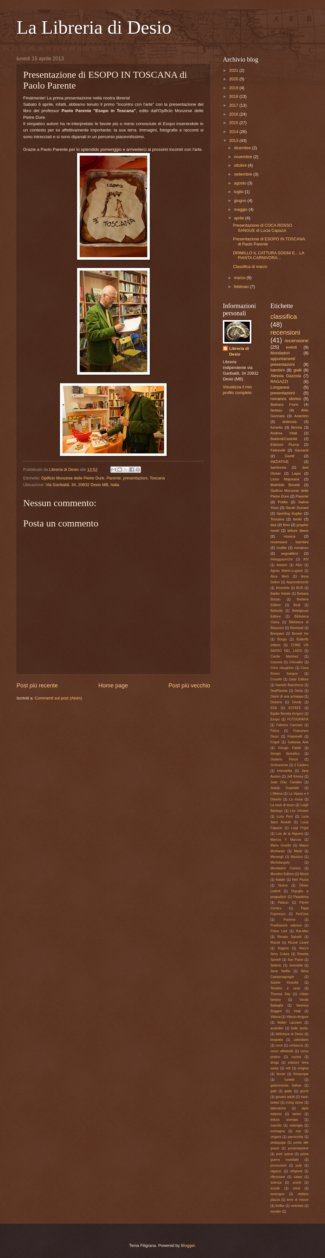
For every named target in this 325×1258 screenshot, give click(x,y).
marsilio (276, 1125)
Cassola (276, 662)
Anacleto (301, 416)
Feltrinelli (277, 450)
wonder (275, 1211)
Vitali (297, 1011)
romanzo (301, 548)
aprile (239, 218)
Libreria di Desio (239, 351)
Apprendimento (297, 582)
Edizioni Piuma (284, 444)
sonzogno (277, 1194)
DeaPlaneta (279, 691)
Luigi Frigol (299, 828)
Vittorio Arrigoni (297, 1017)
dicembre (243, 147)
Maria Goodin (280, 845)
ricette (281, 548)
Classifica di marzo (250, 266)
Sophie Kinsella (284, 982)
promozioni (278, 1165)
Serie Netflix (280, 971)
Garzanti (301, 450)
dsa (273, 525)
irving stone (294, 1102)
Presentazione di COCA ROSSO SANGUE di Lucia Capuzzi (262, 227)
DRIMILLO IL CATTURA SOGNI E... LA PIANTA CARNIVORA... (268, 255)
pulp (299, 1165)
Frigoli (274, 742)
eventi (291, 347)
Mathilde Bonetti (285, 485)
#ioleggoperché (281, 559)
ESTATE (295, 708)
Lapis (296, 473)
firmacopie (301, 1074)
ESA (273, 708)
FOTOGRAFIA (297, 719)
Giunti (289, 456)
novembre (243, 156)
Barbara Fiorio (284, 404)
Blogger (188, 1245)
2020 (234, 79)
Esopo (275, 719)
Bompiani (277, 633)
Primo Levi (278, 931)
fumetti (290, 1079)
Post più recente (37, 685)
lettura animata (284, 1119)
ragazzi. (276, 1171)
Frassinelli (295, 736)
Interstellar (284, 771)
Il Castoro (301, 765)
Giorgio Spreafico (285, 753)
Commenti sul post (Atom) (58, 698)
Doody (297, 702)
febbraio (242, 286)
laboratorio (278, 1108)
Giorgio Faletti (289, 748)
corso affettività (281, 1051)
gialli (298, 370)
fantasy (276, 410)
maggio (241, 209)
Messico (297, 857)
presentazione (298, 1148)
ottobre (241, 165)
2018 (234, 96)
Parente (114, 478)
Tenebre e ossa (285, 988)
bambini (277, 370)
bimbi (297, 519)
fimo (286, 525)
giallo (288, 1091)
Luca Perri (285, 816)
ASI (305, 559)
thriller (279, 1206)
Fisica (274, 731)
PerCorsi (302, 914)
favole (280, 1074)
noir (298, 1131)
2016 (234, 114)
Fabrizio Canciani (289, 725)
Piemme (289, 919)
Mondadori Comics (285, 868)
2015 (234, 122)
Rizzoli (275, 942)
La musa (296, 799)
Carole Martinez (284, 656)
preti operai (284, 1154)
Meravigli (276, 857)
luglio (239, 191)
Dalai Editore (298, 679)
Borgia (282, 639)
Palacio (283, 902)
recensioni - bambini (289, 542)
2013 (234, 140)
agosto (240, 183)
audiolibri (276, 1028)
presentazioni (135, 478)
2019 (234, 87)
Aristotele (282, 588)
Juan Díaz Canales (286, 782)
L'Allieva (276, 793)
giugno (240, 200)
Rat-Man (302, 931)
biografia (276, 1039)
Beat (297, 605)
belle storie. (299, 1028)
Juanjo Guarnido (284, 788)
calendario (300, 1039)
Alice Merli (279, 576)
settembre (243, 174)
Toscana (157, 478)
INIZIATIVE (279, 462)
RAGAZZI (279, 381)
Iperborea (278, 467)
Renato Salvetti (289, 937)
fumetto (276, 427)
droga (274, 1062)
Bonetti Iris (300, 633)
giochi (304, 1091)
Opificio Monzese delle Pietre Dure (72, 478)
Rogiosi (283, 948)
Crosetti (276, 679)
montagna (277, 1131)
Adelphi (281, 565)
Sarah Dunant (297, 508)
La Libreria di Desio (94, 27)
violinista (297, 1206)
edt (288, 1068)
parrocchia (295, 1137)
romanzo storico (285, 398)
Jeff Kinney (295, 776)
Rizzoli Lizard (298, 942)
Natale (280, 879)
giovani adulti (285, 1097)
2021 (234, 70)
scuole (275, 1188)
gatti (273, 1091)
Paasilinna (300, 897)
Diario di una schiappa (286, 696)
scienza (276, 1182)
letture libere (298, 530)
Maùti (298, 851)
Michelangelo (280, 862)
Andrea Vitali (283, 433)
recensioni (285, 332)
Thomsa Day (280, 994)
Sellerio (275, 965)
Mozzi (304, 874)
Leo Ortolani (299, 811)
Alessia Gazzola (285, 375)
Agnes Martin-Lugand (286, 570)
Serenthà (295, 965)
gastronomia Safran (285, 1085)
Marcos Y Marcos (285, 839)
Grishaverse (279, 765)
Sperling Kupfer (289, 513)
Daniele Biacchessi (289, 685)
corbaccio (296, 1045)
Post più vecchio (189, 685)
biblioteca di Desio (289, 1034)
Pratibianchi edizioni (286, 925)
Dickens (276, 702)
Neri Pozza (300, 879)
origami (275, 1137)
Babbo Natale (280, 593)
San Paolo (295, 959)
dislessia (289, 422)
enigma (303, 1068)
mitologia (295, 1125)
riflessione (277, 1177)
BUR (299, 588)
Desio (299, 691)
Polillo (283, 502)
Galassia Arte (298, 742)
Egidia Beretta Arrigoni (286, 713)
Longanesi (279, 387)
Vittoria (275, 1017)
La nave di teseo (282, 805)
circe (279, 1045)
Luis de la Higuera (289, 833)
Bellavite (276, 610)
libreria (296, 427)
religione (296, 1171)
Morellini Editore (282, 874)
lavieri (296, 1114)
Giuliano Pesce (284, 759)
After (298, 565)
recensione (296, 340)
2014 (234, 131)
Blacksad (296, 628)
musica (289, 536)
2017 (234, 105)
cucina (296, 1057)
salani (298, 1177)
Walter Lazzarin (289, 1022)
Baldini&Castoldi (283, 439)
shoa (296, 1188)
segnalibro (289, 553)
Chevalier (296, 662)
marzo (240, 277)
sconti (296, 1182)
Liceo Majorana (284, 479)
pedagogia (278, 1142)
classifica (283, 316)
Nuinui (283, 885)
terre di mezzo (297, 1199)
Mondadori (280, 353)
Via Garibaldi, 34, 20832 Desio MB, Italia (82, 484)
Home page (113, 685)
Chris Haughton (282, 668)
